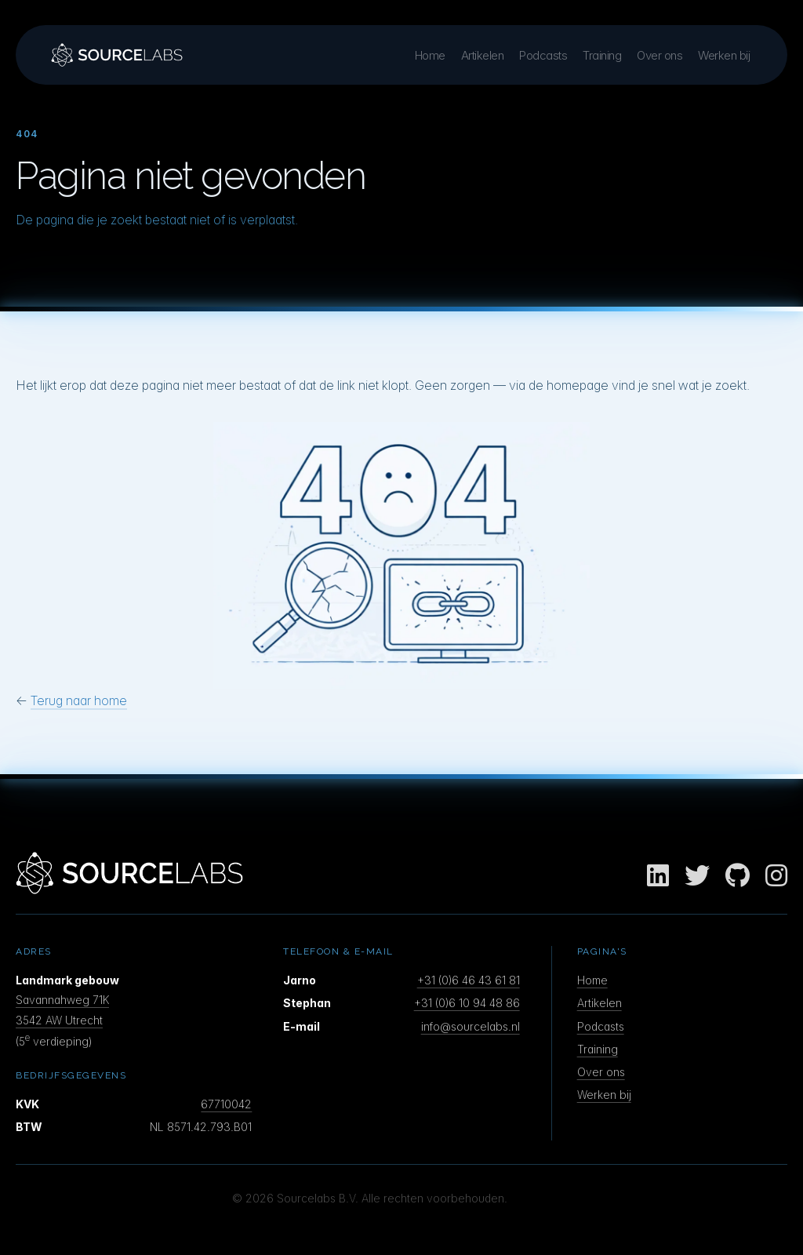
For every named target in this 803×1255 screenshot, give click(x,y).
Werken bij (724, 55)
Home (430, 55)
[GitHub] (737, 876)
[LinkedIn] (658, 876)
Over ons (659, 55)
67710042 (226, 1104)
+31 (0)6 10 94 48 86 (467, 1002)
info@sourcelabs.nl (470, 1026)
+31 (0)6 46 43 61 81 (468, 980)
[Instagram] (776, 876)
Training (602, 55)
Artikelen (482, 55)
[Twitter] (697, 876)
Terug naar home (79, 700)
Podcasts (543, 55)
